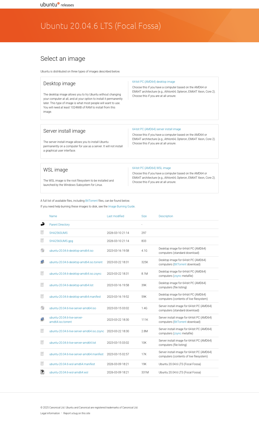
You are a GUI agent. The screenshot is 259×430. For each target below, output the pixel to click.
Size (144, 216)
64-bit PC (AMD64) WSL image (151, 168)
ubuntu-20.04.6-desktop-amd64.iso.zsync (75, 273)
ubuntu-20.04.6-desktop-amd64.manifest (75, 296)
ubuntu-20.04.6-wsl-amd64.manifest (72, 364)
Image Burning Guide (121, 206)
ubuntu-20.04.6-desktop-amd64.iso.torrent (76, 262)
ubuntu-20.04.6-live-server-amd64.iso (72, 308)
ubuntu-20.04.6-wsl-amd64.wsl (68, 372)
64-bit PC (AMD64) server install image (156, 129)
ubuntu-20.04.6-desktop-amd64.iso (71, 250)
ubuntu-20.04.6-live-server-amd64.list (72, 342)
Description (166, 216)
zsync (177, 276)
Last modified (115, 216)
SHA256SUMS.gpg (61, 241)
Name (53, 216)
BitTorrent (91, 200)
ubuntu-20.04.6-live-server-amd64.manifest (76, 354)
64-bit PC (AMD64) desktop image (153, 81)
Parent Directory (59, 224)
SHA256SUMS (58, 233)
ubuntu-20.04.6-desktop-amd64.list (71, 285)
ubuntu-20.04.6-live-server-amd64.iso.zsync (76, 331)
